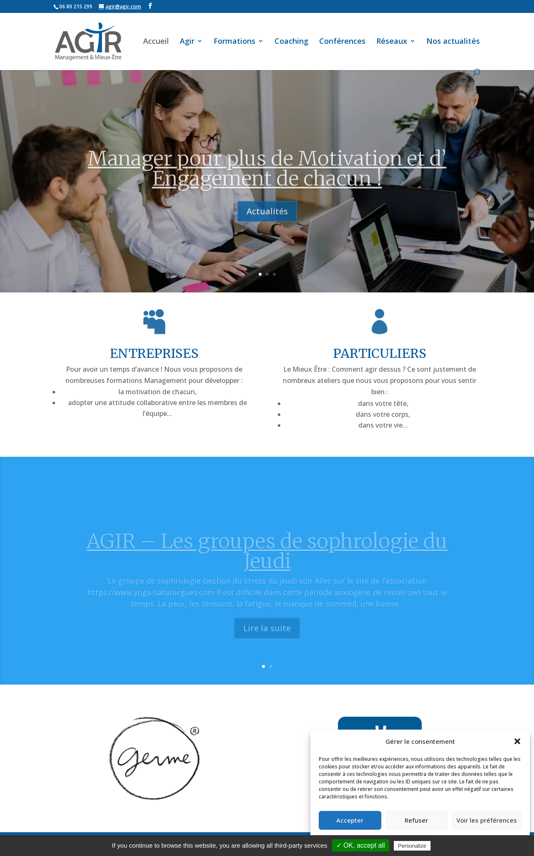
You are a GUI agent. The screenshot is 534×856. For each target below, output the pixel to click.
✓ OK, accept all (360, 845)
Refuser (416, 820)
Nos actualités (453, 42)
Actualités (267, 227)
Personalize (412, 846)
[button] (517, 741)
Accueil (156, 42)
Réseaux (391, 42)
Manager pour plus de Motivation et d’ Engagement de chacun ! (267, 184)
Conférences (342, 42)
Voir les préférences (486, 820)
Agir (187, 42)
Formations (234, 42)
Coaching (291, 42)
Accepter (349, 820)
